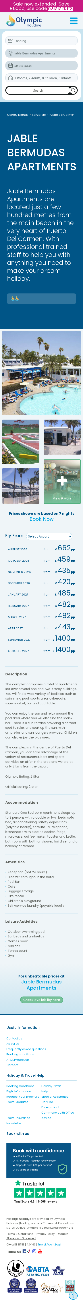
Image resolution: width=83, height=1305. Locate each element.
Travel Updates (17, 1102)
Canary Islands (17, 115)
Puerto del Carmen (62, 115)
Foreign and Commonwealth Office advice (57, 1112)
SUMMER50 (60, 8)
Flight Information (18, 1091)
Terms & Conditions (19, 1234)
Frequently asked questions (26, 1049)
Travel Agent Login (50, 1244)
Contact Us (14, 1038)
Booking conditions (20, 1054)
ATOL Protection (17, 1060)
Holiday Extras (51, 1086)
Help (44, 1091)
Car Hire (47, 1102)
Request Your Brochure (22, 1097)
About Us (12, 1044)
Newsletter (14, 1123)
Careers (12, 1065)
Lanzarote (39, 115)
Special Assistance (55, 1097)
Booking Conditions (20, 1086)
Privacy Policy (46, 1234)
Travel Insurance (18, 1118)
